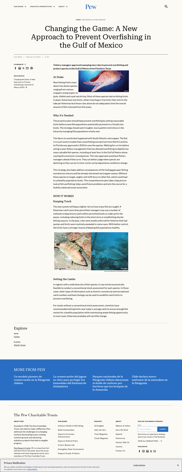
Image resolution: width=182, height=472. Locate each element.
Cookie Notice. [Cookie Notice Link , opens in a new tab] (32, 469)
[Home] (35, 415)
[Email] (147, 429)
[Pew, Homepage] (91, 6)
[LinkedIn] (147, 451)
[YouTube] (154, 451)
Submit (163, 429)
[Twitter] (151, 451)
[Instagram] (143, 451)
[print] (31, 68)
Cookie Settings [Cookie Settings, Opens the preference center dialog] (139, 465)
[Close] (178, 465)
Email (139, 425)
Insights (98, 421)
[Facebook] (139, 451)
